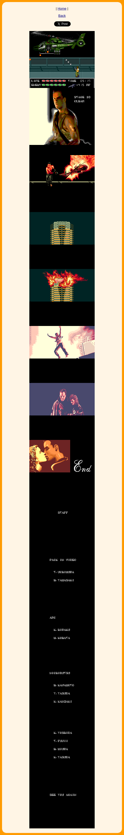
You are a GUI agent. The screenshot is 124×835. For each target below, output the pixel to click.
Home (62, 8)
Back (62, 16)
